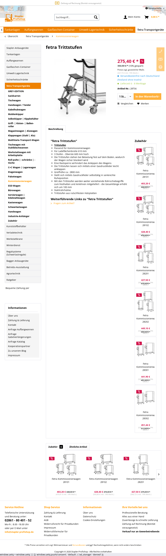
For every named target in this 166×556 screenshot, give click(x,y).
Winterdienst (13, 245)
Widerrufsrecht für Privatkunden (61, 523)
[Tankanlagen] (12, 30)
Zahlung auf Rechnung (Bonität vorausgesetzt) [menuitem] (138, 525)
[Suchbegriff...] (76, 17)
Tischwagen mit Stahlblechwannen (18, 146)
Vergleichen (125, 103)
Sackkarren (14, 95)
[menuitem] (76, 17)
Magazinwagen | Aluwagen (22, 130)
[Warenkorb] (152, 17)
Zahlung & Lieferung (19, 320)
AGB (46, 520)
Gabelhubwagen (17, 109)
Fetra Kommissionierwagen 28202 (145, 318)
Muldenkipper (15, 114)
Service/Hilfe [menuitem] (153, 8)
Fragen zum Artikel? (62, 203)
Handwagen (14, 211)
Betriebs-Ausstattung (17, 267)
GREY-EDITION (16, 91)
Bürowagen (14, 190)
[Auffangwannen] (33, 30)
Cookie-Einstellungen (94, 520)
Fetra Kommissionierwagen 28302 (145, 415)
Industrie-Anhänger (18, 216)
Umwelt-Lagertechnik (17, 73)
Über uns (13, 315)
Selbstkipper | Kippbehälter (23, 118)
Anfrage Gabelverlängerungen (19, 335)
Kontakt (12, 324)
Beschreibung (55, 128)
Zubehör (12, 220)
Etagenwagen (15, 171)
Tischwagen (14, 100)
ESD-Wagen (14, 185)
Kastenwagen (15, 202)
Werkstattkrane (14, 238)
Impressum (14, 355)
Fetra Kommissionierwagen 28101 (145, 173)
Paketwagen (15, 176)
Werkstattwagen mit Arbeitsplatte (19, 154)
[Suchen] (95, 17)
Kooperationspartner (19, 346)
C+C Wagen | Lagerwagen (22, 167)
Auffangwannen (14, 60)
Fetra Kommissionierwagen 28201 (145, 270)
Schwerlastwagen (17, 206)
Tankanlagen (13, 54)
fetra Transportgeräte (18, 85)
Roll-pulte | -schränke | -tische (21, 161)
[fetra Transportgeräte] (150, 30)
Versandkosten (79, 545)
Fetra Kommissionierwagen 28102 (145, 222)
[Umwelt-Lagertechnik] (92, 30)
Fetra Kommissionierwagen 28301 (145, 367)
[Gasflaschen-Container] (61, 30)
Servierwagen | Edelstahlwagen (16, 196)
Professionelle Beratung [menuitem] (135, 512)
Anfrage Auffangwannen (21, 329)
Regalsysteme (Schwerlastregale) (16, 253)
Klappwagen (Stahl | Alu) (21, 135)
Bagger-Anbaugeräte (17, 260)
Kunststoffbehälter (16, 226)
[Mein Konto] (132, 17)
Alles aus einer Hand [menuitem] (133, 516)
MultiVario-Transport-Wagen (23, 140)
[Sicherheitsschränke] (121, 30)
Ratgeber (11, 279)
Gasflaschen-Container (18, 66)
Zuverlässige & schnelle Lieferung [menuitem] (140, 520)
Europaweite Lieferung (78, 3)
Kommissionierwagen (20, 181)
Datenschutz (89, 516)
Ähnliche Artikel (78, 446)
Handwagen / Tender (19, 104)
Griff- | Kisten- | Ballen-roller (21, 125)
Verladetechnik (14, 232)
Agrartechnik (13, 273)
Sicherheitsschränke (17, 79)
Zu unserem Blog (17, 350)
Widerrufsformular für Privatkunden (56, 533)
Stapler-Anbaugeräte (17, 47)
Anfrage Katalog (16, 341)
